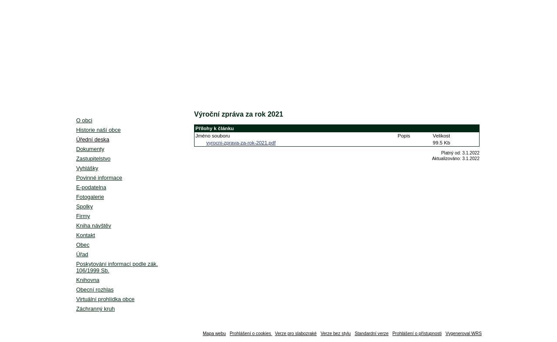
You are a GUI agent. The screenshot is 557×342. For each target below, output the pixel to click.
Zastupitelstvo (93, 158)
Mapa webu (214, 333)
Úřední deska (92, 139)
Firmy (83, 216)
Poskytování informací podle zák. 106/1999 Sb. (117, 267)
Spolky (84, 206)
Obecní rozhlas (95, 289)
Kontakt (85, 235)
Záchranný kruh (95, 308)
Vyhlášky (87, 168)
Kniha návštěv (93, 225)
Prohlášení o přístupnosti (417, 333)
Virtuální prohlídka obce (105, 299)
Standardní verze (372, 333)
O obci (84, 120)
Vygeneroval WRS (464, 333)
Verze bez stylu (336, 333)
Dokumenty (90, 149)
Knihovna (87, 280)
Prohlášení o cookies (251, 333)
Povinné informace (99, 177)
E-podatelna (91, 187)
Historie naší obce (98, 130)
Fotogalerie (90, 197)
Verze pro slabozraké (296, 333)
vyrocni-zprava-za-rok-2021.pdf (240, 142)
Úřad (82, 254)
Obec (83, 244)
